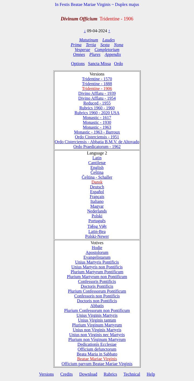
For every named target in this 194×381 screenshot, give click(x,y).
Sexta (105, 44)
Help (151, 374)
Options (78, 63)
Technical (131, 374)
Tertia (91, 44)
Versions (46, 374)
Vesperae (82, 49)
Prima (76, 44)
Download (88, 374)
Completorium (107, 49)
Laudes (108, 40)
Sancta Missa (99, 63)
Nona (118, 44)
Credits (66, 374)
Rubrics (110, 374)
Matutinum (88, 40)
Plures (95, 54)
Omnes (79, 54)
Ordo (118, 63)
